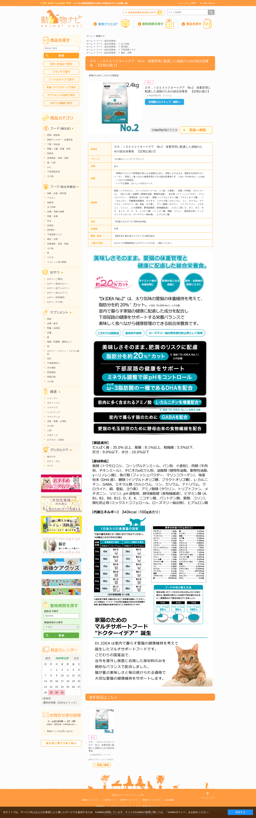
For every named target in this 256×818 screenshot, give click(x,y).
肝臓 (49, 332)
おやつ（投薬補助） (56, 297)
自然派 (50, 225)
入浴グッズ (52, 435)
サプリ (50, 466)
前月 (48, 658)
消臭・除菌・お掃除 (56, 421)
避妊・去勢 (126, 52)
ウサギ (50, 257)
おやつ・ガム (53, 461)
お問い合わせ (208, 3)
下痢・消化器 (53, 144)
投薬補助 (51, 372)
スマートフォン (131, 795)
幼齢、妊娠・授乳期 (56, 193)
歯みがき (51, 456)
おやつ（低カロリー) (57, 292)
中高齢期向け (53, 363)
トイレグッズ (53, 412)
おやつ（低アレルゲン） (59, 288)
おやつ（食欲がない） (57, 283)
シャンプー (52, 398)
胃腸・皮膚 (52, 216)
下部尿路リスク (128, 49)
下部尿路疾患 (53, 171)
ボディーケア (53, 403)
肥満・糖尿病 (53, 135)
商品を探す (196, 24)
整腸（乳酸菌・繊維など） (60, 341)
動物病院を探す (156, 24)
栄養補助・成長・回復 (57, 243)
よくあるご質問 (188, 3)
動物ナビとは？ (114, 24)
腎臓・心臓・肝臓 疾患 (59, 149)
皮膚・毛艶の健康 (55, 211)
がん (49, 167)
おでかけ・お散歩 (55, 439)
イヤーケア (52, 407)
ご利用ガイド (109, 800)
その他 (50, 176)
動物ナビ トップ (90, 800)
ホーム (89, 36)
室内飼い (125, 46)
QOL (49, 358)
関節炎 (50, 153)
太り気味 (125, 44)
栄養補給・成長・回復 (57, 158)
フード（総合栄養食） (107, 41)
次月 (76, 658)
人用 (49, 430)
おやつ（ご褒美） (55, 279)
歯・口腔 (51, 162)
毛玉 (49, 221)
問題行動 (51, 377)
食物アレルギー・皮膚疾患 (60, 139)
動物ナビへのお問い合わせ (60, 731)
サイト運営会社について (148, 806)
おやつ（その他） (55, 302)
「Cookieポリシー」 (176, 812)
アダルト (51, 198)
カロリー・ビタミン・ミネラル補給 (63, 352)
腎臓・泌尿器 (53, 328)
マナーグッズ (53, 417)
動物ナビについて (129, 800)
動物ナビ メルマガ (151, 800)
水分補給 (51, 367)
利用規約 (100, 806)
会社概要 (169, 800)
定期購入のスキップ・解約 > (164, 101)
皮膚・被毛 (52, 323)
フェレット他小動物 (56, 262)
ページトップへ (207, 798)
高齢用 (50, 202)
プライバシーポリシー (120, 806)
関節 (49, 319)
